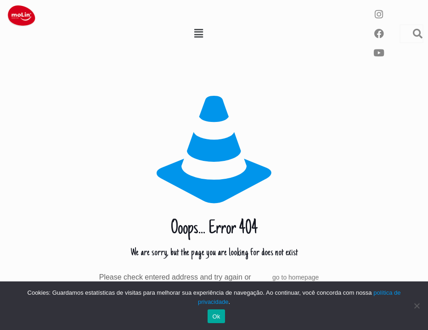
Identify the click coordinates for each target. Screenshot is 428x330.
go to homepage (295, 277)
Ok (216, 316)
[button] (198, 33)
